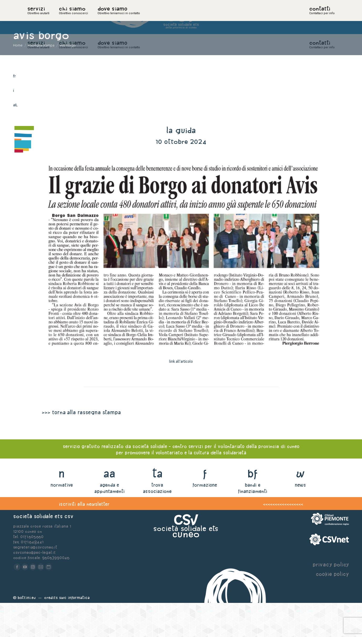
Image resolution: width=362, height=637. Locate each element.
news (300, 519)
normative (61, 519)
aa (109, 507)
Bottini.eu (27, 632)
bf (252, 507)
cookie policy (332, 608)
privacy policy (331, 598)
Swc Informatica (74, 632)
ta (157, 507)
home (33, 17)
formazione (205, 519)
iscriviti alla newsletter (84, 538)
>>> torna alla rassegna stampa (81, 446)
